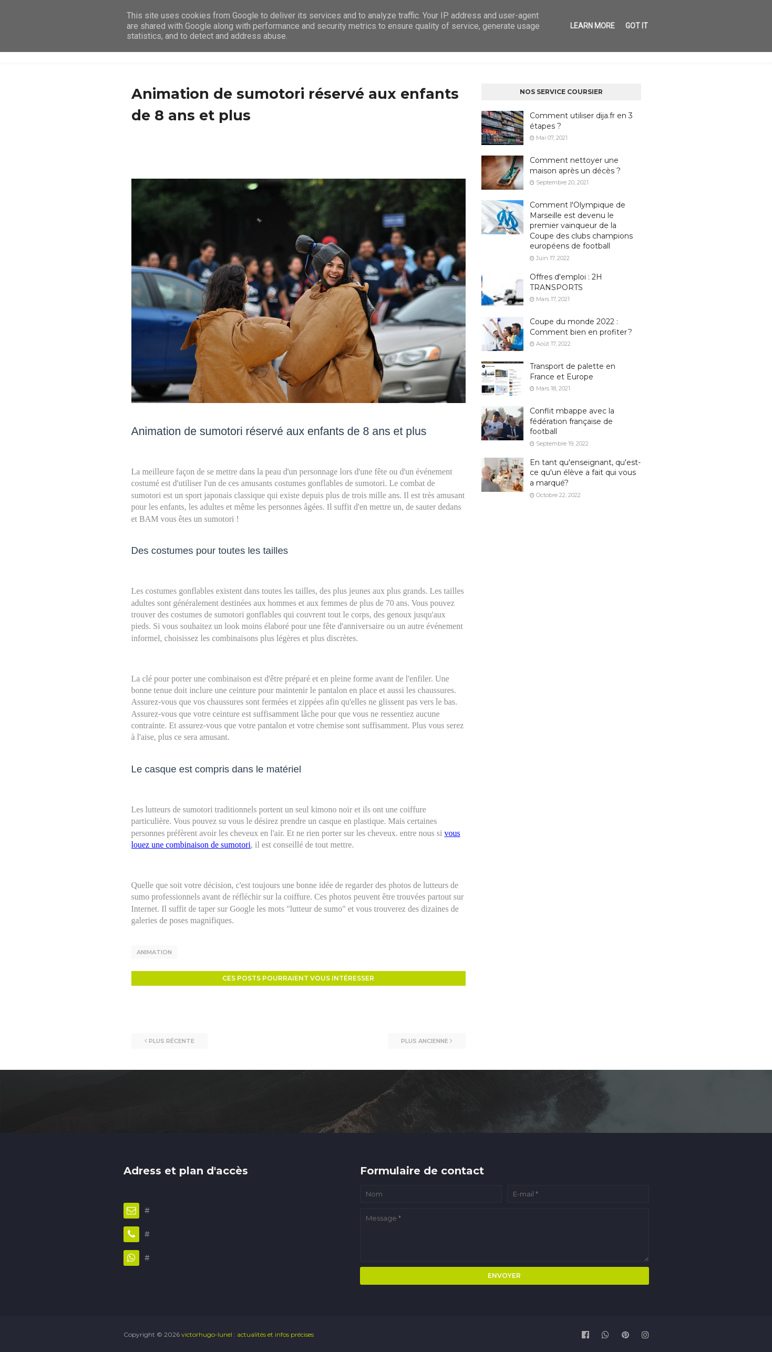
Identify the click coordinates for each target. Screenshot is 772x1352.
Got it (636, 26)
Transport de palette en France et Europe (572, 371)
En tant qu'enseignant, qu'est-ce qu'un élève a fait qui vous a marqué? (585, 473)
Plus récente (171, 1039)
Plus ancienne (424, 1039)
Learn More (592, 26)
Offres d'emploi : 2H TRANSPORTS (566, 282)
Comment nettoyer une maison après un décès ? (575, 166)
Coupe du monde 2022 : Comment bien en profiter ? (581, 327)
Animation (154, 952)
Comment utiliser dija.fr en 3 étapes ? (581, 121)
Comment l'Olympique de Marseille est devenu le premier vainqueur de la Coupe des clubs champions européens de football (581, 225)
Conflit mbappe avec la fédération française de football (572, 421)
